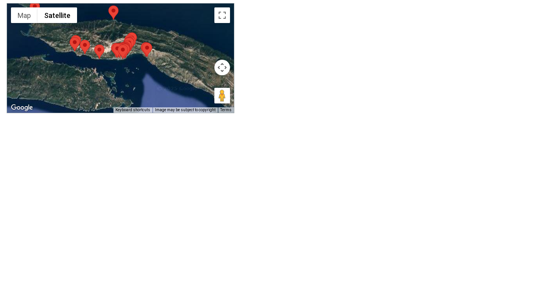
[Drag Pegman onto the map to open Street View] (222, 95)
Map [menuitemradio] (24, 15)
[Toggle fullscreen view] (222, 15)
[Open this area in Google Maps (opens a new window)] (22, 108)
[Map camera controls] (222, 67)
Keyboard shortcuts (132, 110)
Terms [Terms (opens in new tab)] (226, 110)
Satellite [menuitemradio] (57, 15)
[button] (147, 50)
